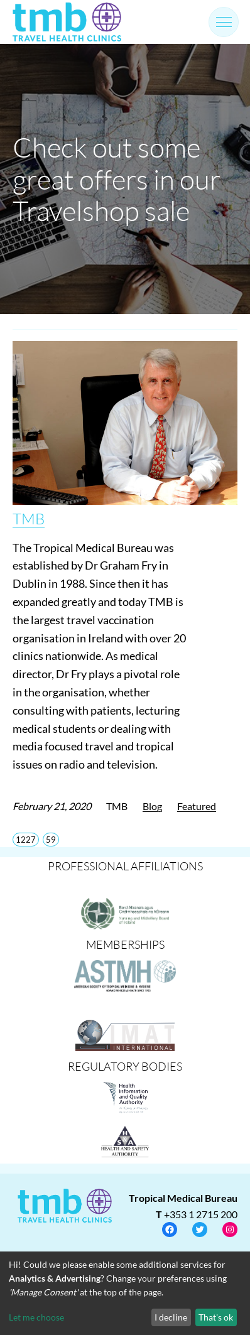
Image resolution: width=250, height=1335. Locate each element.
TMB (29, 518)
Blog (152, 806)
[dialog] (125, 1293)
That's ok (215, 1317)
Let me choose (36, 1317)
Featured (196, 806)
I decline (171, 1317)
